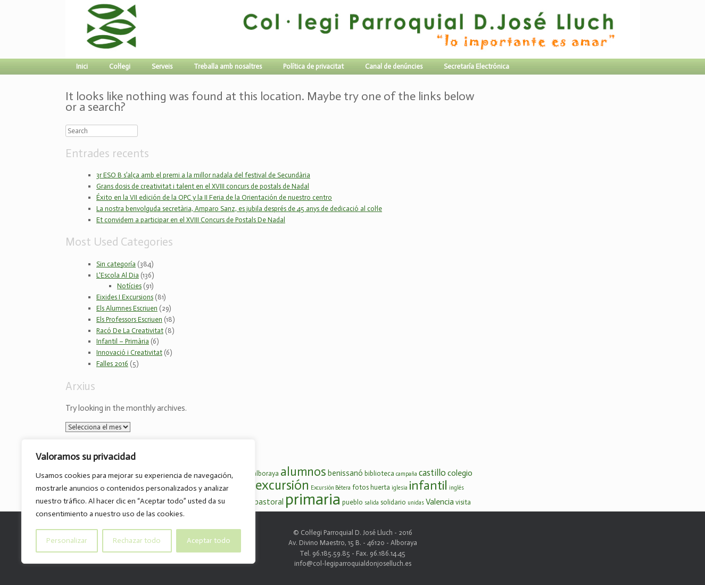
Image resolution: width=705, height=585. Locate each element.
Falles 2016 (112, 364)
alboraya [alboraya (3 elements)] (266, 473)
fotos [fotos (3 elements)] (360, 487)
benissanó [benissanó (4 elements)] (345, 473)
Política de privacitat (313, 66)
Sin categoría (116, 264)
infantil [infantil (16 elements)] (428, 485)
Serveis (162, 66)
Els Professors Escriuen (129, 319)
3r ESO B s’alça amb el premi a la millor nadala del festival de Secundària (203, 175)
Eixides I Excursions (124, 297)
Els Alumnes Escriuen (126, 308)
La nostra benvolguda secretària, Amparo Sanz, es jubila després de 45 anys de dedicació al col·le (239, 209)
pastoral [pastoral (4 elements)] (269, 502)
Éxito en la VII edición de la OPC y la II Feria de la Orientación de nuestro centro (214, 197)
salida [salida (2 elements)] (371, 502)
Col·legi (119, 66)
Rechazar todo (137, 540)
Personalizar (66, 540)
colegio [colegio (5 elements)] (459, 473)
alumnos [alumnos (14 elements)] (303, 472)
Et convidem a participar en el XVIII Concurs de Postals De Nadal (190, 220)
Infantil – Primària (122, 341)
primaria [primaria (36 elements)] (313, 499)
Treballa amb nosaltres (228, 66)
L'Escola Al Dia (117, 275)
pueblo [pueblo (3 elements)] (352, 502)
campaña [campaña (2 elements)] (406, 473)
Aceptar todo (208, 540)
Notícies (129, 286)
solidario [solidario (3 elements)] (393, 502)
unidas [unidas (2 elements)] (416, 502)
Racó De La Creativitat (129, 331)
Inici (82, 66)
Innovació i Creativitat (129, 352)
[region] (138, 501)
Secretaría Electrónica (476, 66)
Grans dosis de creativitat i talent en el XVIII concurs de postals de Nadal (202, 186)
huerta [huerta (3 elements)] (380, 487)
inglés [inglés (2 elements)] (456, 487)
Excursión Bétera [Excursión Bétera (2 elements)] (331, 487)
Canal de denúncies (393, 66)
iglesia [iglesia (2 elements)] (400, 487)
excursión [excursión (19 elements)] (282, 485)
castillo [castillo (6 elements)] (432, 472)
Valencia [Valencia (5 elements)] (440, 502)
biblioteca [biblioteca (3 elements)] (379, 473)
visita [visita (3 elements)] (463, 502)
